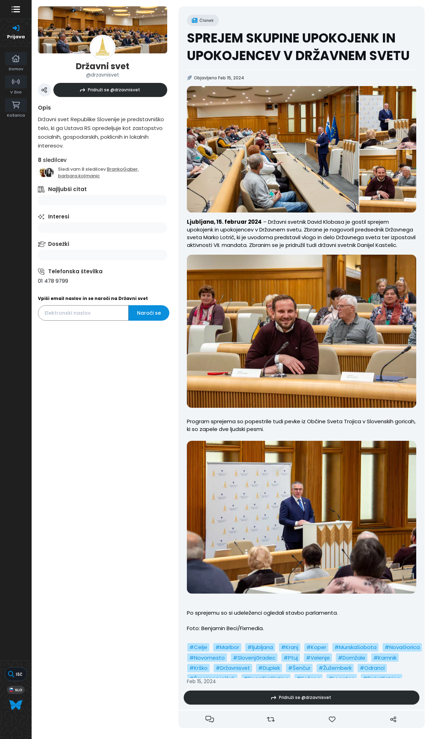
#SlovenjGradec (254, 657)
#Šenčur (299, 668)
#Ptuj (290, 657)
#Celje (198, 647)
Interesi (58, 216)
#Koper (316, 647)
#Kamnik (385, 657)
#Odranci (372, 668)
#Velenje (318, 657)
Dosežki (58, 244)
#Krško (198, 668)
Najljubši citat (67, 189)
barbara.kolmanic (79, 175)
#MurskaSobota (355, 647)
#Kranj (289, 647)
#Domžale (351, 657)
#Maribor (227, 647)
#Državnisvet (233, 668)
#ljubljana (260, 647)
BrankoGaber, (123, 169)
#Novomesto (207, 657)
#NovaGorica (402, 647)
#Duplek (269, 668)
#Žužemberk (335, 668)
